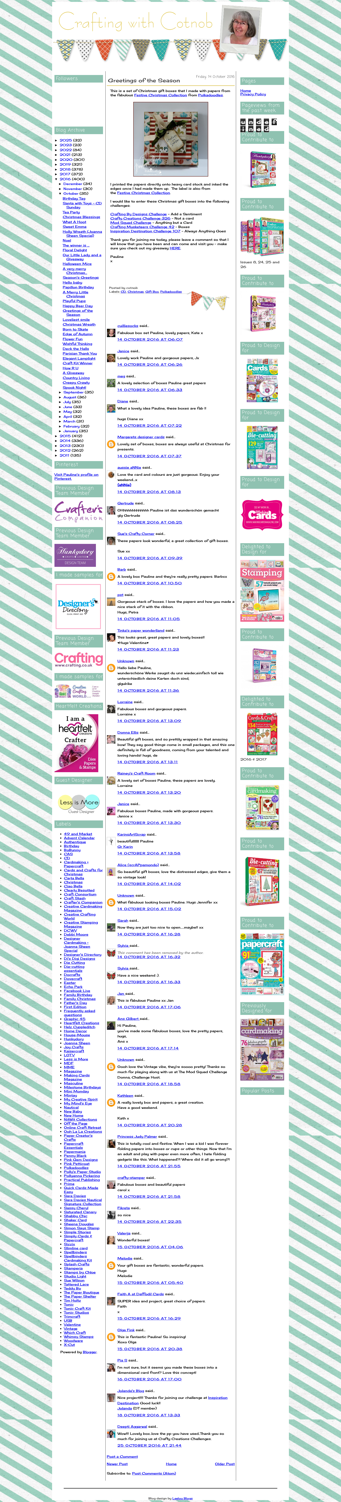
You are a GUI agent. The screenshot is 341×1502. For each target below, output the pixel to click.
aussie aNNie (129, 467)
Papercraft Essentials (73, 1145)
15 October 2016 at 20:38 (150, 1349)
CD (67, 858)
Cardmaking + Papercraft (76, 864)
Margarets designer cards (141, 437)
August (70, 397)
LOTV (69, 1055)
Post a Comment (122, 1456)
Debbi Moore (76, 934)
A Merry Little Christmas (75, 294)
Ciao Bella (73, 886)
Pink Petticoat (77, 1164)
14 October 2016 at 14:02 (149, 884)
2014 (66, 441)
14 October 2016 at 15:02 (149, 909)
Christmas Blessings (81, 217)
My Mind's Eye (78, 1103)
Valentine (72, 1324)
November (73, 189)
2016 (66, 179)
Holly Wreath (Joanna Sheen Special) (82, 233)
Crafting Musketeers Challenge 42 (142, 227)
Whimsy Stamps (79, 1337)
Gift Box (152, 291)
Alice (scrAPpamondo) (138, 865)
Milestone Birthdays (82, 1087)
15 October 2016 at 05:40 (150, 1283)
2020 (67, 160)
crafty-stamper (131, 1178)
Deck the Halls (76, 349)
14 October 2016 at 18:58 (149, 1084)
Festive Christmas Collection (160, 95)
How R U (70, 368)
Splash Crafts (77, 1264)
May (68, 412)
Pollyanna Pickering (82, 1176)
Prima (69, 1184)
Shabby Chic (75, 1216)
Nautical (71, 1107)
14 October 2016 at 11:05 (148, 619)
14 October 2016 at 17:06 (149, 1007)
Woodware (73, 1341)
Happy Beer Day (78, 306)
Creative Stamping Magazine (81, 924)
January (71, 431)
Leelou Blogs (182, 1498)
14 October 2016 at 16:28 (149, 934)
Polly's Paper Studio (82, 1172)
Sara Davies (75, 1196)
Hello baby (72, 282)
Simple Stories (77, 1232)
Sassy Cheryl (76, 1208)
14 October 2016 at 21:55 (149, 1166)
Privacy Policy (253, 94)
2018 (66, 169)
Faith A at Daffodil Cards (140, 1294)
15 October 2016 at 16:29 (149, 1318)
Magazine (73, 1071)
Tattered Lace (76, 1284)
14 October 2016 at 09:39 (150, 558)
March (69, 421)
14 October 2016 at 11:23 (148, 649)
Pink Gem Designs (81, 1160)
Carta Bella (74, 878)
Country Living (76, 378)
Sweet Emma (74, 227)
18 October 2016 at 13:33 (148, 1415)
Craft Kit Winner (78, 363)
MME (69, 1067)
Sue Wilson (74, 1280)
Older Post (225, 1464)
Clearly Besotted (79, 890)
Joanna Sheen (77, 1043)
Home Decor (75, 1031)
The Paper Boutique (81, 1292)
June (68, 407)
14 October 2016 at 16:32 (149, 957)
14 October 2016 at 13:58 (149, 853)
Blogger (90, 1352)
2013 (66, 446)
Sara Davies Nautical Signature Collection (83, 1202)
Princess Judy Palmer (137, 1136)
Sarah (122, 920)
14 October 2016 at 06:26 (150, 364)
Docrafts (72, 975)
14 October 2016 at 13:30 (149, 823)
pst (120, 595)
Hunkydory (74, 1039)
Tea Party (71, 212)
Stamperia (73, 1268)
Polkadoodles (76, 1168)
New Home (73, 1115)
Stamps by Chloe (80, 1272)
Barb (121, 569)
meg (121, 376)
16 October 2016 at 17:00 (149, 1379)
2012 (66, 450)
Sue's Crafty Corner (135, 534)
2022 (66, 150)
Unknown (125, 661)
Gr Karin (125, 847)
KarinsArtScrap (131, 834)
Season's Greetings (81, 277)
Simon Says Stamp (81, 1228)
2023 (66, 145)
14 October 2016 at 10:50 (149, 583)
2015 (66, 436)
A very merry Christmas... (75, 271)
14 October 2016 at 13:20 (149, 792)
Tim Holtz (72, 1300)
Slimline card (76, 1248)
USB (68, 1320)
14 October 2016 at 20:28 (149, 1125)
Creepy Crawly (76, 382)
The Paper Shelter (80, 1296)
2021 (66, 155)
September (74, 392)
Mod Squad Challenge (130, 222)
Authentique (75, 842)
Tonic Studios (76, 1312)
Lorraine (125, 702)
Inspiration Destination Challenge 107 (145, 231)
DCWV (70, 930)
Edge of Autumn (78, 334)
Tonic (69, 1304)
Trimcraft (72, 1316)
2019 (66, 164)
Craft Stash (74, 898)
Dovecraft (73, 979)
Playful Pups (74, 301)
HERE (175, 248)
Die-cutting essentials (74, 969)
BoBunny (72, 850)
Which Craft (75, 1332)
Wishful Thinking (77, 344)
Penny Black (75, 1156)
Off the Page (75, 1123)
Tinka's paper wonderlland (140, 630)
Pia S (122, 1360)
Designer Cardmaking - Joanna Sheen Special (77, 944)
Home (171, 1464)
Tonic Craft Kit (77, 1308)
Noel (67, 240)
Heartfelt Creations (81, 1023)
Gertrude (125, 503)
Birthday (71, 846)
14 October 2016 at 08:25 (150, 522)
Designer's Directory (82, 954)
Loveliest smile (76, 319)
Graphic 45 (74, 1019)
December (73, 184)
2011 (65, 455)
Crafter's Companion (83, 902)
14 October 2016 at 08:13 (149, 492)
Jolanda (124, 1408)
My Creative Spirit (81, 1099)
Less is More (76, 1059)
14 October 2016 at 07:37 (149, 456)
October (71, 193)
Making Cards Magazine (77, 1077)
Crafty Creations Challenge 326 (140, 218)
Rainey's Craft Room (136, 773)
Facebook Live (77, 991)
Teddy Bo (72, 1288)
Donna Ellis (128, 732)
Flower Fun (73, 339)
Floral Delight (75, 250)
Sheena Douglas (79, 1224)
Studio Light (75, 1276)
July (67, 402)
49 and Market (78, 834)
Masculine (73, 1083)
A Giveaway (73, 373)
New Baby (73, 1111)
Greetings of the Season (78, 312)
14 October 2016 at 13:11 (147, 762)
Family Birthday (78, 995)
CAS (68, 854)
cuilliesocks (127, 326)
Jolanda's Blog (130, 1391)
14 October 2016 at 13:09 (149, 721)
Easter (70, 983)
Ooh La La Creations (83, 1131)
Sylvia (123, 945)
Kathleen (125, 1095)
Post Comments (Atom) (154, 1473)
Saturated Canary (80, 1212)
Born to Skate (75, 329)
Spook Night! (74, 387)
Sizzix (69, 1244)
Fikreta (123, 1208)
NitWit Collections (80, 1119)
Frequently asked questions (79, 1013)
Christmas (73, 882)
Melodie (124, 1258)
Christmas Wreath (79, 324)
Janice (123, 351)
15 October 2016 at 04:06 (150, 1247)
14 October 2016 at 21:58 (149, 1196)
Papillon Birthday (78, 287)
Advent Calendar (79, 838)
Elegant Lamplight (79, 358)
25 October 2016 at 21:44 (149, 1445)
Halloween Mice (77, 264)
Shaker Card (75, 1220)
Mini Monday (76, 1091)
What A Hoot (74, 222)
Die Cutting (74, 962)
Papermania (74, 1152)
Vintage (70, 1328)
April (68, 416)
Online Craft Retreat (82, 1127)
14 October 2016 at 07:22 (149, 425)
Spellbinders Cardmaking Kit (78, 1258)
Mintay (70, 1095)
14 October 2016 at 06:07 (150, 339)
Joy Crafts (74, 1047)
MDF (68, 1063)
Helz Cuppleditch (79, 1027)
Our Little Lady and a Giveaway (82, 257)
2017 (66, 174)
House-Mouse (77, 1035)
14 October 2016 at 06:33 (150, 390)
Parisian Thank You (80, 353)
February (72, 426)
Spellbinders (75, 1252)
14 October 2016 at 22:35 (149, 1222)
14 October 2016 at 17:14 (148, 1048)
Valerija (123, 1233)
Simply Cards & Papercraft (78, 1238)
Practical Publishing (82, 1180)
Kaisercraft (74, 1051)
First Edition (75, 1007)
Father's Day (75, 1003)
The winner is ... (76, 245)
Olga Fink (126, 1330)
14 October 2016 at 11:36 (148, 690)
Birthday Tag (74, 198)
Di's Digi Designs (79, 958)
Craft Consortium (80, 894)
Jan (121, 993)
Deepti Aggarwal (132, 1426)
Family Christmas (80, 999)
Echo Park (73, 987)
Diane (122, 401)
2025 (66, 140)
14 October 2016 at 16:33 (149, 982)
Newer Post (117, 1464)
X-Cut (69, 1345)
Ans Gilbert (128, 1019)
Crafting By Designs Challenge (138, 214)
